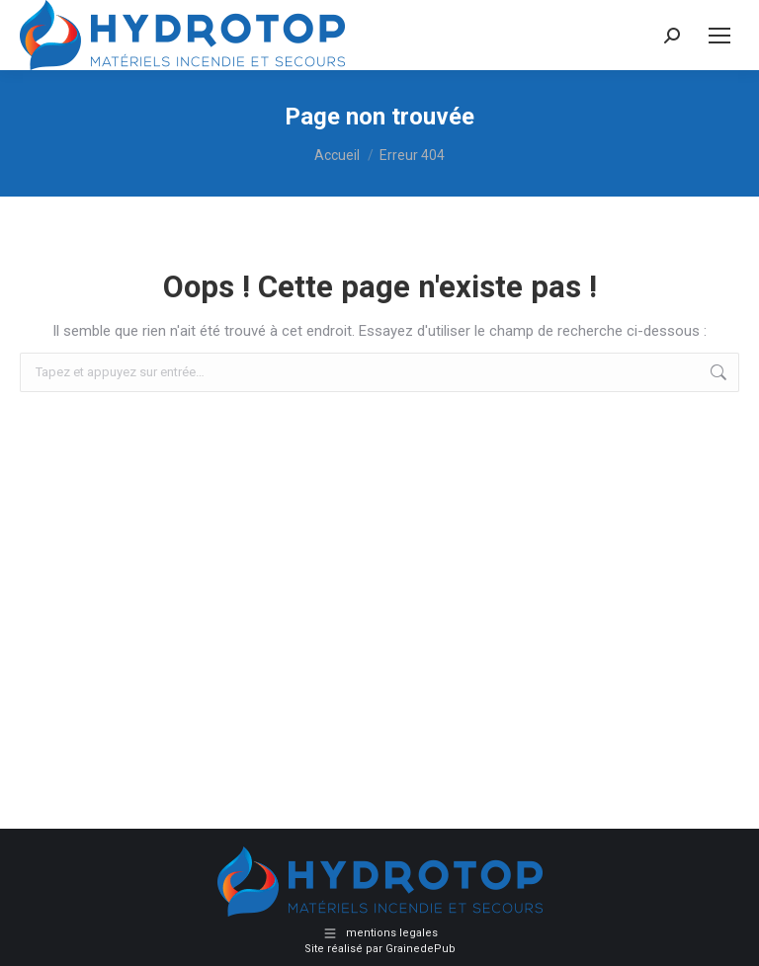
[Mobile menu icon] (719, 35)
